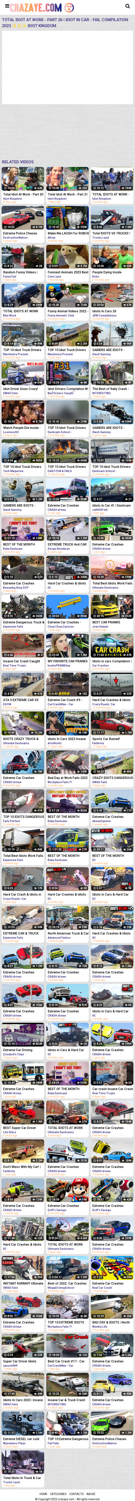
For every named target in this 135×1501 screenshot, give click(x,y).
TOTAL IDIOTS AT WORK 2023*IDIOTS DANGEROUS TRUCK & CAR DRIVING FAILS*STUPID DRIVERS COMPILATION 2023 (67, 1245)
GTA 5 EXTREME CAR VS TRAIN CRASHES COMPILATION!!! (21, 700)
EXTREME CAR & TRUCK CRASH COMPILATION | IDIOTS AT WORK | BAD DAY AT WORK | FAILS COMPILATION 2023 (23, 934)
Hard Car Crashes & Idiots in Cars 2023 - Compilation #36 (67, 583)
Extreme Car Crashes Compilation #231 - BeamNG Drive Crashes (20, 1011)
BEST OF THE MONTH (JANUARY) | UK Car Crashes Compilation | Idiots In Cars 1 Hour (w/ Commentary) (65, 856)
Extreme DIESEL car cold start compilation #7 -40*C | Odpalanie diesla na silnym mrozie (23, 1439)
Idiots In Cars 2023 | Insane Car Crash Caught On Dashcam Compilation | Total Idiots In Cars (23, 1400)
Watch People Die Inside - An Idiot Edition (22, 428)
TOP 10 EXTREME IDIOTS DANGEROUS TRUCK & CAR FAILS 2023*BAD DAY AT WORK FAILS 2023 (68, 1322)
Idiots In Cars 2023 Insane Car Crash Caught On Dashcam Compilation (67, 739)
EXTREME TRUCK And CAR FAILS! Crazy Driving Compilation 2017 (67, 545)
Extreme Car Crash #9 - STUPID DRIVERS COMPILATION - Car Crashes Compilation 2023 (67, 700)
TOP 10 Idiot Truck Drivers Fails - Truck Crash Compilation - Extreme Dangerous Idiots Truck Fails (22, 350)
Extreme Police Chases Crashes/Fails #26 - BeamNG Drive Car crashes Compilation (23, 233)
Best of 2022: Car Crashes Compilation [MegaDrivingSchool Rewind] (67, 1284)
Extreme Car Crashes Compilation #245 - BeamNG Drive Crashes (65, 972)
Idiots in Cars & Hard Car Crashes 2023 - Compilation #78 (68, 1050)
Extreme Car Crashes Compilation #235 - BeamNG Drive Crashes (20, 778)
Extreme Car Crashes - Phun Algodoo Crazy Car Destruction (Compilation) (67, 622)
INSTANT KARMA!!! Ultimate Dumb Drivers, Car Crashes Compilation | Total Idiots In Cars (23, 1284)
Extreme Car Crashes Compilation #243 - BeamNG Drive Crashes (20, 1206)
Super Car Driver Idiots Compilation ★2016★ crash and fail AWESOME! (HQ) (23, 1361)
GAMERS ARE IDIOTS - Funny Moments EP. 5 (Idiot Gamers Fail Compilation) (23, 506)
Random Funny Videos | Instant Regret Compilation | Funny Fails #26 (23, 272)
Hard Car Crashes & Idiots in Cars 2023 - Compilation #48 (22, 1245)
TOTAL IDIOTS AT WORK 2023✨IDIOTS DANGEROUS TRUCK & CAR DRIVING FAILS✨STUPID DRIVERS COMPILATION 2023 (68, 1128)
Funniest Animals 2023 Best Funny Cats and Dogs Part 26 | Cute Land (68, 272)
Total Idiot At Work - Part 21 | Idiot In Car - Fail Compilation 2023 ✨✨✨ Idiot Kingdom (68, 194)
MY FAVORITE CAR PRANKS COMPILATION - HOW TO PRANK (68, 661)
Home (43, 1494)
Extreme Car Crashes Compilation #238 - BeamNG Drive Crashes (65, 1011)
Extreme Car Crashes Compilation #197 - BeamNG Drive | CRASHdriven (18, 1089)
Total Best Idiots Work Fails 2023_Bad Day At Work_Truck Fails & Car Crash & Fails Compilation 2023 (23, 856)
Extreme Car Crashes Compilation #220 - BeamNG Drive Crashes (20, 972)
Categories (58, 1494)
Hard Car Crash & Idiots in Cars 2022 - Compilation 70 (23, 895)
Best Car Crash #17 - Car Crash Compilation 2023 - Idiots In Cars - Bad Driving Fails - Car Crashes (67, 1361)
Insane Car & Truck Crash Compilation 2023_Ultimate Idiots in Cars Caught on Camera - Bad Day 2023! (68, 1400)
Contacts (76, 1494)
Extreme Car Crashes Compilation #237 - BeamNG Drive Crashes (20, 1322)
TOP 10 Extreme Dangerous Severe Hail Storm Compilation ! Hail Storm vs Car (68, 1439)
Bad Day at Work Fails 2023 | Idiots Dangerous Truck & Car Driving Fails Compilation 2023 (68, 778)
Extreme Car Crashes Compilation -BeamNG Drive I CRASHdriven (23, 583)
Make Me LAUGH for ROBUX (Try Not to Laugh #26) (68, 233)
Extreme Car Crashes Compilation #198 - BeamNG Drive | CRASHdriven (63, 506)
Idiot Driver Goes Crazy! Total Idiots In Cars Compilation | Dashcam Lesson (20, 389)
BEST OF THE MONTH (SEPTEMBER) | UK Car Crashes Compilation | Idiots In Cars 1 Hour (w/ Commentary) (21, 545)
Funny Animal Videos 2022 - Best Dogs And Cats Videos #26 (68, 311)
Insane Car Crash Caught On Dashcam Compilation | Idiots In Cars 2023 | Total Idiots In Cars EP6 (22, 661)
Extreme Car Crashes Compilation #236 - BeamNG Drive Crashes (65, 1167)
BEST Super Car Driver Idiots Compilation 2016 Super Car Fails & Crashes (22, 1128)
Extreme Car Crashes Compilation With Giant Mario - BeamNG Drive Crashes (64, 1206)
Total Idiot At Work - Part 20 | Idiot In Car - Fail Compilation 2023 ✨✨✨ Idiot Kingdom (23, 194)
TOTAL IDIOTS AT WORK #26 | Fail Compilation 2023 (23, 311)
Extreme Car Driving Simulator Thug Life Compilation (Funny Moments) (17, 1050)
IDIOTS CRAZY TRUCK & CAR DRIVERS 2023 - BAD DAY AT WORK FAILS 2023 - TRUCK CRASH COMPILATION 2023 (23, 739)
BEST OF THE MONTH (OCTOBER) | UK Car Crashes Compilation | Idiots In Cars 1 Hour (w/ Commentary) (65, 817)
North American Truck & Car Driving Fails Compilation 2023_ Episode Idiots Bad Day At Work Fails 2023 (68, 934)
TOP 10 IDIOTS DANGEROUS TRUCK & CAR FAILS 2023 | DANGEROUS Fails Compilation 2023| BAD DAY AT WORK (23, 817)
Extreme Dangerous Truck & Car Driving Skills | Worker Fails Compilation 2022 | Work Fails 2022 (23, 622)
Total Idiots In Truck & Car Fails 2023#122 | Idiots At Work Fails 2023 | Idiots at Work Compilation (22, 1478)
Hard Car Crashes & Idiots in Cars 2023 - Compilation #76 (67, 895)
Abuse (90, 1494)
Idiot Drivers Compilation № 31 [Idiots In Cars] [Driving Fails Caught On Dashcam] (68, 389)
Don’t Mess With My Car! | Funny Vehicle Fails (22, 1167)
